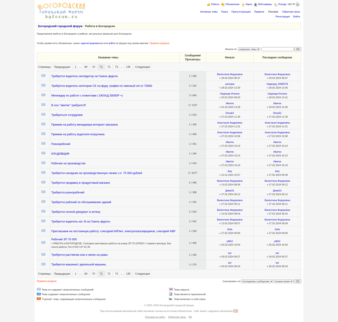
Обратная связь (291, 11)
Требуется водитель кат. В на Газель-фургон (80, 221)
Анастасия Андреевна (229, 122)
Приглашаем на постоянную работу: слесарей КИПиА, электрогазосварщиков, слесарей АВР (113, 231)
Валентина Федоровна (230, 74)
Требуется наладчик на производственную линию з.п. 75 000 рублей (96, 173)
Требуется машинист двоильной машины (78, 264)
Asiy (229, 171)
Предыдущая (62, 66)
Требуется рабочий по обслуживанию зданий (81, 202)
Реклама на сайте (155, 317)
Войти (296, 16)
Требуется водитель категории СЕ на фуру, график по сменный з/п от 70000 (101, 85)
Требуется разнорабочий (67, 192)
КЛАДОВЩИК (60, 153)
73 (116, 66)
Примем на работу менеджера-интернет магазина (84, 124)
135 (128, 66)
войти (112, 43)
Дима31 (229, 190)
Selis (229, 229)
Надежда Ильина (230, 93)
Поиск (224, 11)
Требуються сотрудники (67, 115)
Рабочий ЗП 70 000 (64, 239)
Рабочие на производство (68, 163)
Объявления (232, 4)
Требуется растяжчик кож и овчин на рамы (79, 254)
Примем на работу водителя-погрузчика (77, 134)
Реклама (273, 11)
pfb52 (230, 241)
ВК (190, 317)
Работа (215, 4)
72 (108, 66)
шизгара (229, 84)
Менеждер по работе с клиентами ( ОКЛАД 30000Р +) (87, 95)
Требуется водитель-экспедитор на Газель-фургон (84, 76)
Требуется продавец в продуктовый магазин (80, 182)
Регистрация (283, 16)
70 (93, 66)
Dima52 (230, 113)
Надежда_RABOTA (277, 84)
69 (85, 66)
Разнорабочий (60, 144)
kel (229, 253)
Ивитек (230, 103)
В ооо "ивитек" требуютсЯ (68, 105)
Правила (259, 11)
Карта (249, 4)
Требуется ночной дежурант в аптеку (75, 211)
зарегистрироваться (92, 43)
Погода (282, 4)
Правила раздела (159, 43)
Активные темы (209, 11)
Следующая (142, 66)
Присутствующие (241, 11)
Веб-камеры (265, 4)
